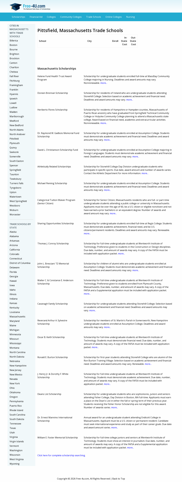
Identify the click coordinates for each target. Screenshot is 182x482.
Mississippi (15, 343)
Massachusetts (17, 316)
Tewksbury (15, 178)
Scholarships (18, 16)
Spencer (14, 165)
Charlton (14, 67)
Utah (12, 432)
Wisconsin (15, 454)
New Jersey (15, 370)
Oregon (14, 396)
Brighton (14, 53)
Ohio (12, 387)
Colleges (51, 16)
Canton (13, 62)
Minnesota (15, 334)
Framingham (16, 85)
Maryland (14, 321)
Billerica (14, 40)
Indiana (13, 298)
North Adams (17, 129)
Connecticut (16, 258)
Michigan (14, 329)
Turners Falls (16, 183)
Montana (14, 347)
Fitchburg (15, 80)
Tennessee (15, 423)
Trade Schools (93, 16)
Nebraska (15, 361)
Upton (13, 192)
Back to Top (118, 478)
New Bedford (16, 125)
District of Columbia (20, 263)
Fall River (14, 76)
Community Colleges (71, 16)
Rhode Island (16, 410)
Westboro (15, 205)
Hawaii (13, 280)
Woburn (14, 210)
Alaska (13, 231)
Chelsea (14, 71)
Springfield (15, 169)
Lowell (13, 103)
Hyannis (14, 94)
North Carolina (17, 352)
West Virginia (17, 459)
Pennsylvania (16, 401)
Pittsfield (14, 138)
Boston (13, 45)
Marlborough (17, 116)
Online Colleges (113, 16)
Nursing (130, 16)
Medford (14, 120)
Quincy (13, 147)
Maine (13, 325)
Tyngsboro (15, 187)
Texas (13, 428)
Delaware (14, 267)
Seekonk (14, 152)
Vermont (14, 445)
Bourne (14, 49)
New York (15, 383)
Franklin (14, 89)
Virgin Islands (17, 441)
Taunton (14, 174)
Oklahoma (15, 392)
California (15, 249)
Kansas (13, 303)
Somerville (15, 156)
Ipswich (13, 98)
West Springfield (18, 201)
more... (103, 82)
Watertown (15, 196)
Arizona (14, 245)
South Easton (17, 161)
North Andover (17, 134)
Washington (16, 450)
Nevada (14, 379)
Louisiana (15, 312)
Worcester (15, 214)
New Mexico (16, 374)
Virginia (14, 437)
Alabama (14, 236)
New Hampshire (18, 365)
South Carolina (17, 414)
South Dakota (17, 419)
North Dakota (17, 356)
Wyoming (14, 463)
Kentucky (14, 307)
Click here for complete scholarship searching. (61, 455)
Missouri (14, 338)
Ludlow (13, 107)
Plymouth (15, 143)
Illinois (13, 294)
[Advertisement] (88, 56)
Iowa (12, 285)
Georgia (14, 276)
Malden (13, 111)
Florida (13, 271)
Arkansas (14, 240)
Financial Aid (36, 16)
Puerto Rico (16, 405)
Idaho (13, 289)
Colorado (14, 254)
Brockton (14, 58)
